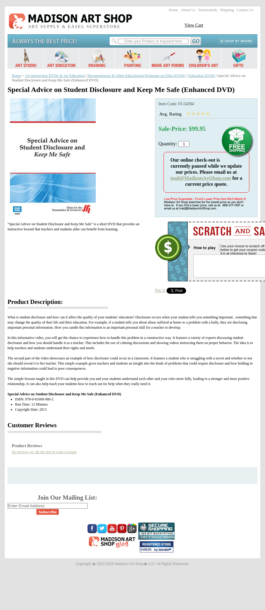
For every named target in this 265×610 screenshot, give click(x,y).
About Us (188, 10)
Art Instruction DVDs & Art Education (55, 76)
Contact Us (245, 10)
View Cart (193, 24)
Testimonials (207, 10)
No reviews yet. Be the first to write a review (44, 452)
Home (173, 10)
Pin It (160, 290)
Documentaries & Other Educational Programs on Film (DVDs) (137, 76)
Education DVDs (202, 76)
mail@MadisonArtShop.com (200, 178)
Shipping (227, 10)
